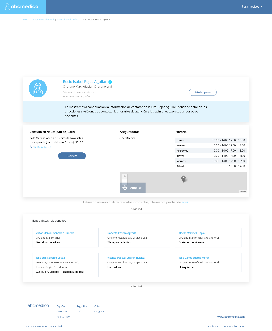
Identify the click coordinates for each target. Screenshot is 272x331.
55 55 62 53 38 (40, 146)
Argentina (82, 306)
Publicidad (213, 326)
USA (79, 311)
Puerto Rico (63, 316)
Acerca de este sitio (36, 326)
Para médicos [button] (251, 6)
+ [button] (125, 176)
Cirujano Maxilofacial (43, 19)
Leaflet (243, 191)
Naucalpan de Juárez (68, 19)
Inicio (25, 19)
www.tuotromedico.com (231, 316)
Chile (97, 306)
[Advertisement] (136, 51)
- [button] (124, 182)
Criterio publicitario (233, 326)
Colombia (62, 311)
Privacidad (56, 326)
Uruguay (99, 311)
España (61, 306)
